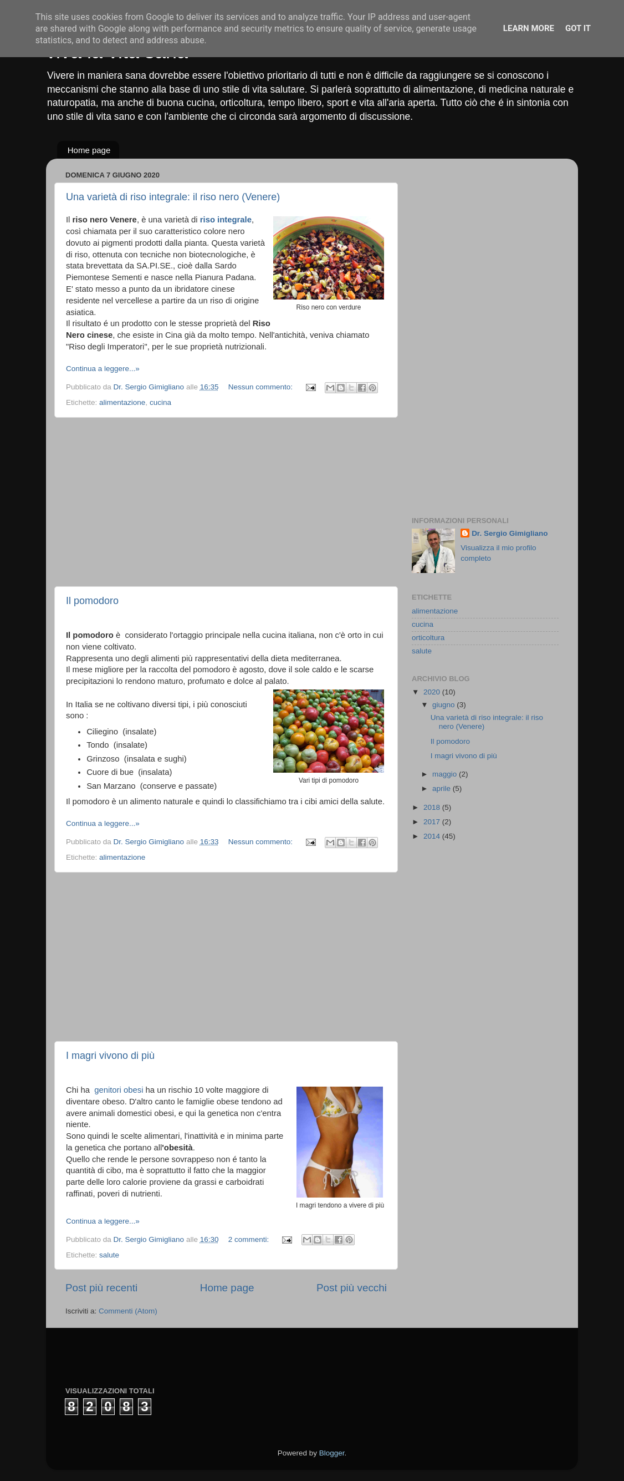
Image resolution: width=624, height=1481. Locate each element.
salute (109, 1255)
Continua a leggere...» (103, 368)
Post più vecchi (351, 1288)
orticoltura (428, 637)
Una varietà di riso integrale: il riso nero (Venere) (173, 196)
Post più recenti (101, 1288)
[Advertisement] (226, 502)
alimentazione (122, 402)
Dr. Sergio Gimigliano (510, 533)
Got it (578, 28)
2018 (432, 807)
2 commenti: (249, 1239)
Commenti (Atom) (128, 1311)
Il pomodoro (92, 600)
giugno (444, 705)
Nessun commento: (261, 387)
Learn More (528, 28)
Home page (89, 150)
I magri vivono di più (110, 1055)
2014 (432, 836)
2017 (432, 822)
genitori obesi (118, 1090)
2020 (432, 692)
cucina (160, 402)
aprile (442, 788)
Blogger (332, 1453)
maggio (445, 774)
